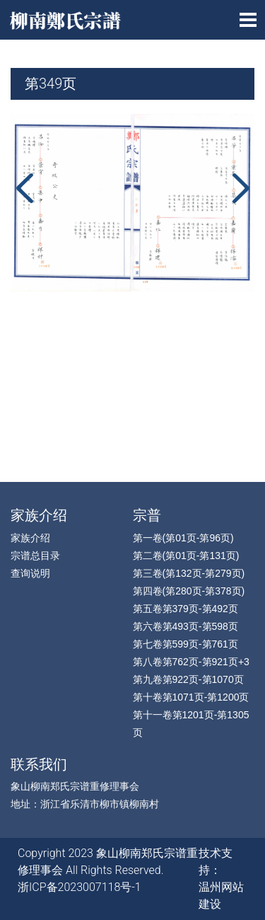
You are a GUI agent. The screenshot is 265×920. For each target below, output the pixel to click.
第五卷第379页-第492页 (185, 608)
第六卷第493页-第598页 (185, 626)
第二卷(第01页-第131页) (186, 555)
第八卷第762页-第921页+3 (191, 661)
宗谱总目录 (35, 555)
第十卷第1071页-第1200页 (191, 697)
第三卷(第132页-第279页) (189, 573)
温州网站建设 (221, 895)
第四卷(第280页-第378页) (189, 591)
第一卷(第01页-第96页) (183, 538)
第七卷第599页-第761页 (185, 644)
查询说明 (30, 573)
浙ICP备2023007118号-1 (79, 887)
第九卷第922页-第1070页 (188, 679)
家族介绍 (39, 515)
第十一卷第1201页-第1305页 (191, 723)
